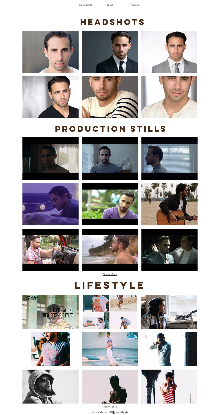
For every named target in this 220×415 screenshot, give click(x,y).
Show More (110, 274)
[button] (50, 52)
